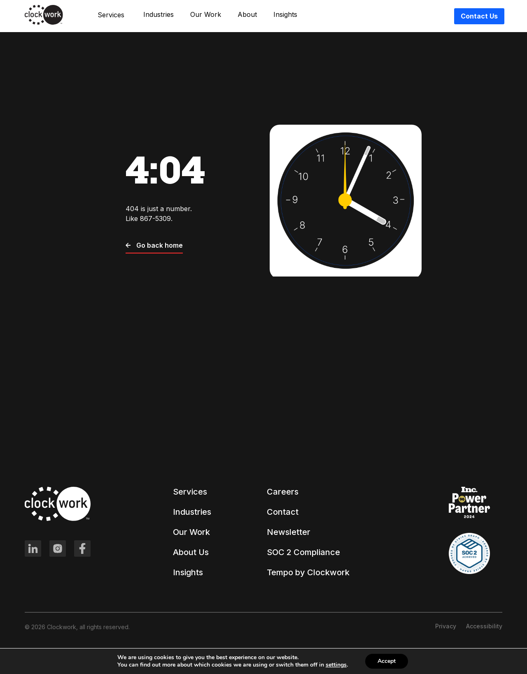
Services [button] (111, 15)
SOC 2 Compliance (303, 552)
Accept (387, 661)
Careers (282, 492)
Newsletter (288, 532)
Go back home (154, 245)
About (247, 15)
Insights (285, 15)
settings (336, 665)
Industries (158, 15)
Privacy (445, 626)
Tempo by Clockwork (308, 572)
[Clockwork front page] (44, 23)
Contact (282, 512)
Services (190, 492)
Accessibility (484, 626)
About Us (191, 552)
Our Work (205, 15)
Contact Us (479, 16)
